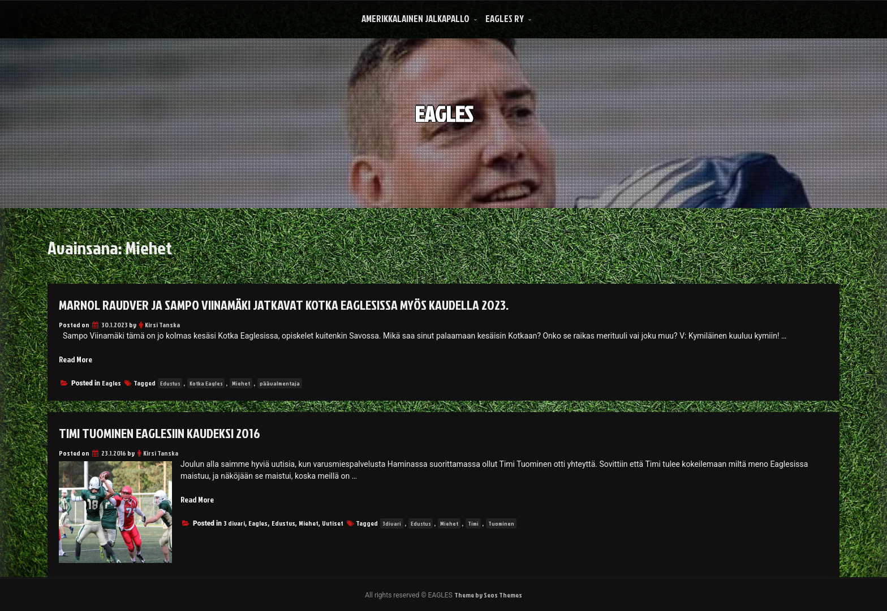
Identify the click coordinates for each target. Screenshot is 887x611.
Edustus (170, 383)
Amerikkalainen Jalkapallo (415, 18)
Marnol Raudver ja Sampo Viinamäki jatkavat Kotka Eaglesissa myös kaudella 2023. (284, 304)
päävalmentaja (280, 383)
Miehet (241, 383)
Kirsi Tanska (162, 325)
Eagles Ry (504, 18)
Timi (473, 523)
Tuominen (501, 523)
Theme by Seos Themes (488, 595)
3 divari (234, 523)
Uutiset (332, 523)
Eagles (111, 383)
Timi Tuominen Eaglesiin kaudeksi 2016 (159, 433)
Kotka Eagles (206, 383)
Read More (75, 359)
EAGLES (444, 107)
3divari (391, 523)
